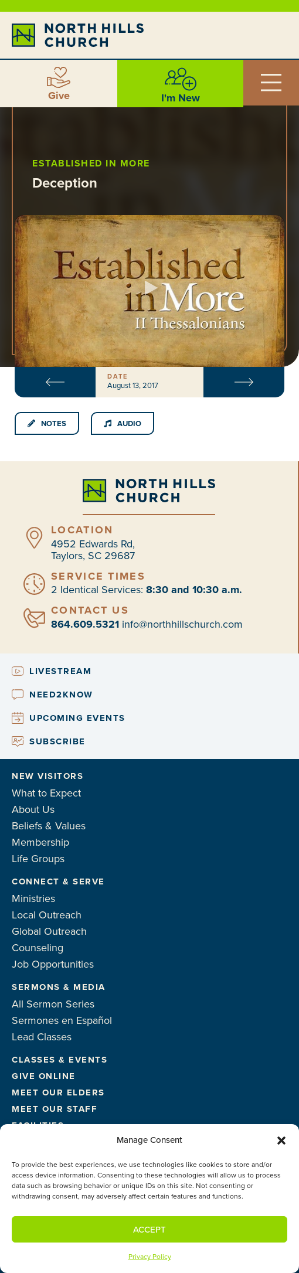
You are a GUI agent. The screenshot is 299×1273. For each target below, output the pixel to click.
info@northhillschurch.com (182, 624)
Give (59, 95)
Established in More (91, 163)
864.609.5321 (85, 624)
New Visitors (47, 776)
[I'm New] (180, 79)
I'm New (180, 97)
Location (82, 529)
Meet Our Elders (58, 1092)
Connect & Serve (58, 881)
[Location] (34, 538)
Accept (149, 1229)
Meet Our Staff (54, 1108)
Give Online (44, 1076)
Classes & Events (59, 1059)
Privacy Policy (149, 1256)
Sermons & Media (59, 987)
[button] (281, 1140)
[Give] (58, 77)
